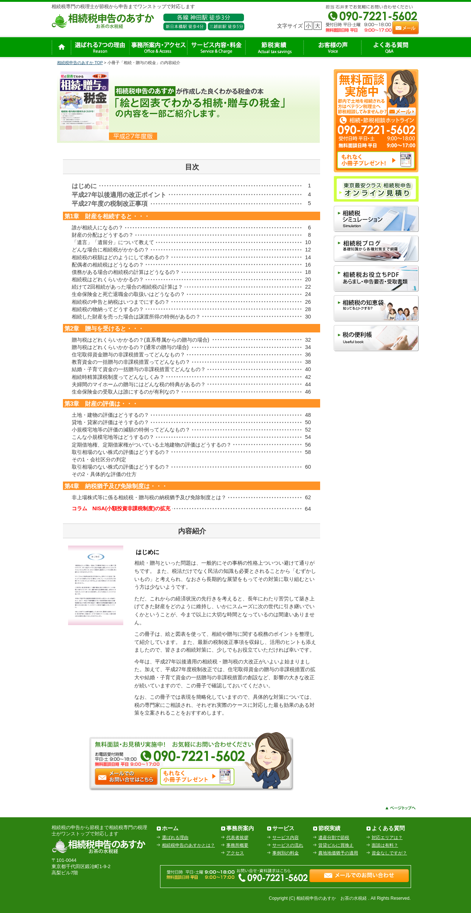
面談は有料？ (385, 845)
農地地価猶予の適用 (338, 853)
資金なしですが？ (389, 853)
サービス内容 (285, 837)
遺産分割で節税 (333, 837)
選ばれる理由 (175, 837)
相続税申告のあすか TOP (80, 62)
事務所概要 (237, 845)
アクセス (235, 853)
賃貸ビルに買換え (336, 845)
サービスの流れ (287, 845)
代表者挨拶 (237, 837)
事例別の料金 (285, 853)
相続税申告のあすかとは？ (188, 845)
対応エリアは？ (387, 837)
